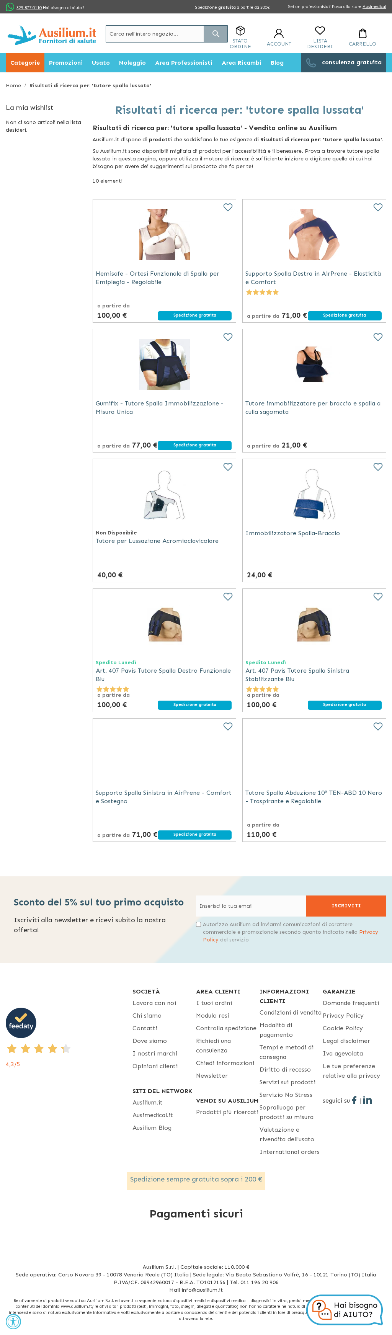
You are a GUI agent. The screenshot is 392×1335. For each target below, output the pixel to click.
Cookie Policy (343, 1028)
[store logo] (52, 35)
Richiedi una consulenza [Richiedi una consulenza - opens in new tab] (213, 1045)
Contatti (144, 1028)
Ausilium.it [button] (147, 1102)
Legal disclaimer (346, 1040)
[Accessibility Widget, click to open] (13, 1321)
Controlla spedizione (226, 1028)
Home (14, 85)
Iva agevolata (343, 1053)
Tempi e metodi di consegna (287, 1052)
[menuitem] (25, 63)
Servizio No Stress (286, 1094)
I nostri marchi (154, 1053)
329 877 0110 (29, 7)
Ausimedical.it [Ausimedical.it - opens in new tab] (152, 1115)
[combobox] (167, 33)
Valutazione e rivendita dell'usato (287, 1134)
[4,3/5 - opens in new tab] (69, 1038)
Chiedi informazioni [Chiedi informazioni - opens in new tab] (225, 1063)
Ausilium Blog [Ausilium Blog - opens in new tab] (152, 1127)
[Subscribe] (346, 906)
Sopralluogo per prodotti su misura (287, 1112)
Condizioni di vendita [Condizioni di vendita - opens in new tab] (291, 1012)
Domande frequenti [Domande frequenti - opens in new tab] (351, 1003)
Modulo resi (212, 1015)
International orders (290, 1151)
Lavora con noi (154, 1003)
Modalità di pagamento (276, 1029)
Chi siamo (147, 1015)
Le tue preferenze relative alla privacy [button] (351, 1070)
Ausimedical (374, 6)
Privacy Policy (343, 1015)
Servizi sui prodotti (287, 1082)
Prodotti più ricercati (227, 1112)
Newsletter (212, 1075)
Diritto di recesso (285, 1069)
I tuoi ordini (214, 1003)
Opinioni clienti (155, 1066)
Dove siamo (149, 1040)
